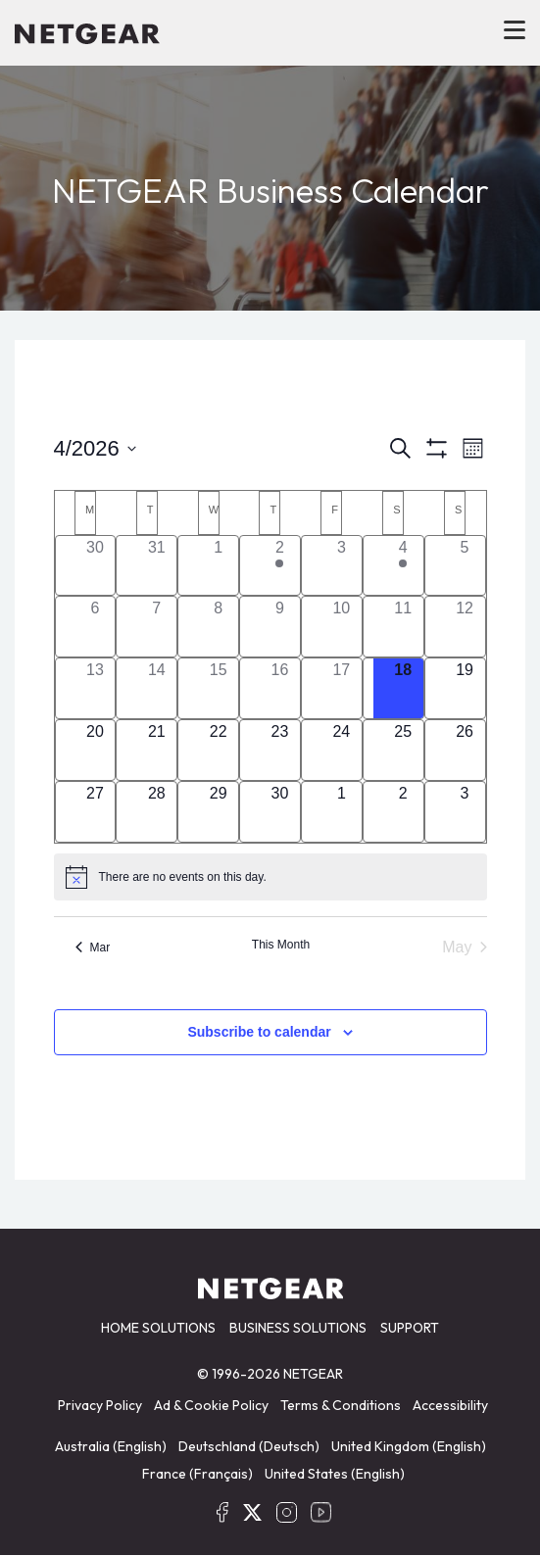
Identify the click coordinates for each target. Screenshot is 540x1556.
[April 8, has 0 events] (218, 626)
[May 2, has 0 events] (403, 812)
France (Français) (197, 1474)
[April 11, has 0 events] (403, 626)
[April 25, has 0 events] (403, 750)
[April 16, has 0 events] (280, 688)
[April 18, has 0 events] (403, 688)
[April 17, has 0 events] (341, 688)
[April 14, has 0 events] (156, 688)
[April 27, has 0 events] (95, 812)
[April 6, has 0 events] (95, 626)
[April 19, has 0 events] (465, 688)
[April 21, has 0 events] (156, 750)
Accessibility (450, 1405)
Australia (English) (111, 1446)
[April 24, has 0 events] (341, 750)
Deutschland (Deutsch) (248, 1446)
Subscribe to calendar (258, 1032)
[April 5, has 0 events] (465, 566)
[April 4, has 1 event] (403, 566)
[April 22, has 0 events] (218, 750)
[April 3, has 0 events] (341, 566)
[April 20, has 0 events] (95, 750)
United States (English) (335, 1474)
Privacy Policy (100, 1405)
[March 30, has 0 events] (95, 566)
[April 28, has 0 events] (156, 812)
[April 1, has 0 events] (218, 566)
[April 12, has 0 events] (465, 626)
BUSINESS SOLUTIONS (298, 1328)
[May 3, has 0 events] (465, 812)
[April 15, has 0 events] (218, 688)
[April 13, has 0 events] (95, 688)
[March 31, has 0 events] (156, 566)
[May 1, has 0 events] (341, 812)
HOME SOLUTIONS (158, 1328)
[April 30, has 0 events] (280, 812)
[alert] (270, 876)
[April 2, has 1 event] (280, 566)
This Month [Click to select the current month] (281, 944)
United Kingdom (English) (408, 1446)
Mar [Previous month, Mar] (93, 947)
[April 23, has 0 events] (280, 750)
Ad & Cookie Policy (211, 1405)
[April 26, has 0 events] (465, 750)
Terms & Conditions (340, 1405)
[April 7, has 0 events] (156, 626)
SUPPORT (409, 1328)
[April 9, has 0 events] (280, 626)
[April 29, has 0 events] (218, 812)
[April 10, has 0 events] (341, 626)
